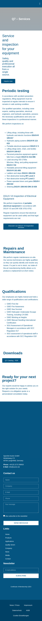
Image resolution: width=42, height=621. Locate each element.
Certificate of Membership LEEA (21, 587)
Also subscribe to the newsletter (16, 516)
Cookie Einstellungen (21, 615)
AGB (28, 610)
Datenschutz (17, 610)
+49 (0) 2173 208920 (16, 464)
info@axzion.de (14, 467)
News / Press (14, 605)
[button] (40, 4)
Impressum (28, 605)
